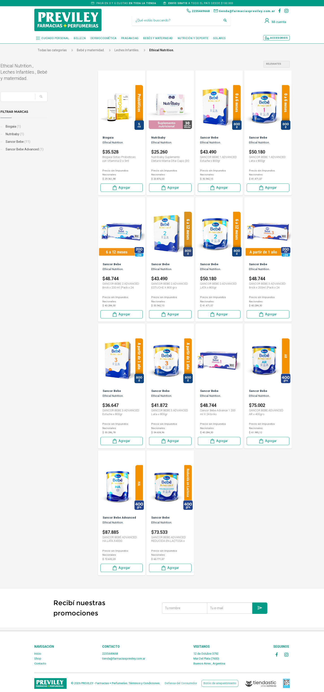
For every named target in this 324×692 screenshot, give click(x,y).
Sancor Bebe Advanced (58, 149)
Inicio (37, 653)
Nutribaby (48, 134)
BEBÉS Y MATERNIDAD (158, 38)
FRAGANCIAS (129, 38)
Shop (37, 658)
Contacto (40, 663)
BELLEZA (80, 38)
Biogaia (47, 126)
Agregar (121, 187)
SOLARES (219, 38)
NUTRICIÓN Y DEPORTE (193, 38)
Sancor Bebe (51, 141)
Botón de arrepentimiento (219, 683)
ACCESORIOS (279, 37)
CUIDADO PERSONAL (55, 38)
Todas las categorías (52, 50)
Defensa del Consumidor (181, 683)
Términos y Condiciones (144, 683)
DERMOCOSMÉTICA (104, 38)
